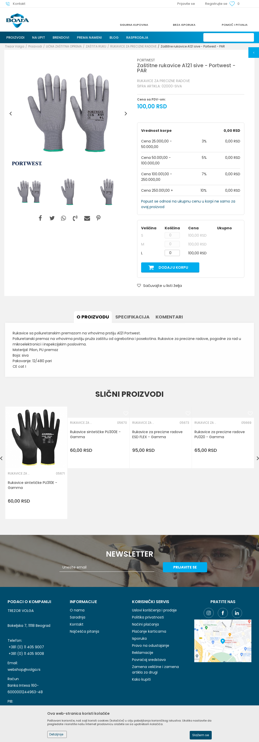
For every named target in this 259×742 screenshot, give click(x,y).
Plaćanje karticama (149, 631)
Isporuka (139, 638)
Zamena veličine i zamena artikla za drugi (155, 669)
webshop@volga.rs (24, 669)
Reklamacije (142, 652)
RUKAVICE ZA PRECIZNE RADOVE (133, 46)
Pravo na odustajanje (150, 645)
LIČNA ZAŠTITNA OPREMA (64, 46)
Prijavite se (185, 567)
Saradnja (77, 617)
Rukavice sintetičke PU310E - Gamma (32, 485)
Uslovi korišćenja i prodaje (154, 610)
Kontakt (76, 624)
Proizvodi (35, 46)
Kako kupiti (141, 679)
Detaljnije (56, 734)
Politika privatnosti (148, 617)
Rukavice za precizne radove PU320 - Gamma (220, 434)
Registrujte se (216, 3)
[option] (68, 113)
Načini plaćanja (145, 624)
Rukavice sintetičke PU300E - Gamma (95, 434)
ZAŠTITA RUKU (96, 46)
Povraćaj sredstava (149, 659)
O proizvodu (93, 317)
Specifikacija (132, 317)
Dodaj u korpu (173, 267)
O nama (77, 610)
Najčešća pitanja (84, 631)
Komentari (169, 317)
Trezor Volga (14, 46)
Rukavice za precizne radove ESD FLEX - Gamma (157, 434)
